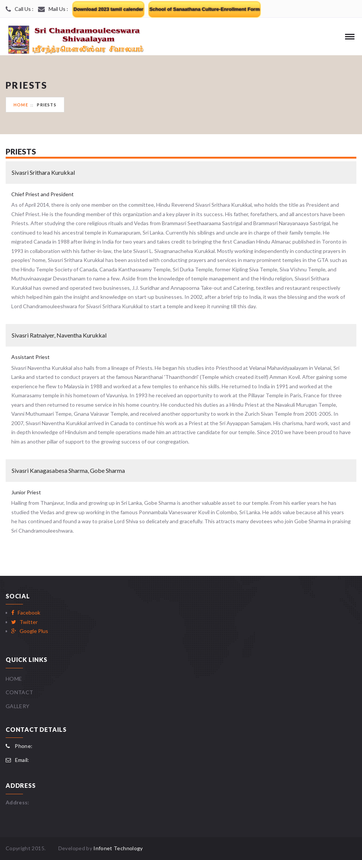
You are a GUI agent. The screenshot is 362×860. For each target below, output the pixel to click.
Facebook (25, 612)
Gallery (17, 706)
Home (21, 104)
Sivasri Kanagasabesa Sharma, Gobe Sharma (68, 470)
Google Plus (29, 631)
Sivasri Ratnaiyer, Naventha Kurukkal (59, 335)
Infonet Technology (118, 848)
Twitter (24, 622)
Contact (19, 692)
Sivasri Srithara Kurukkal (43, 172)
